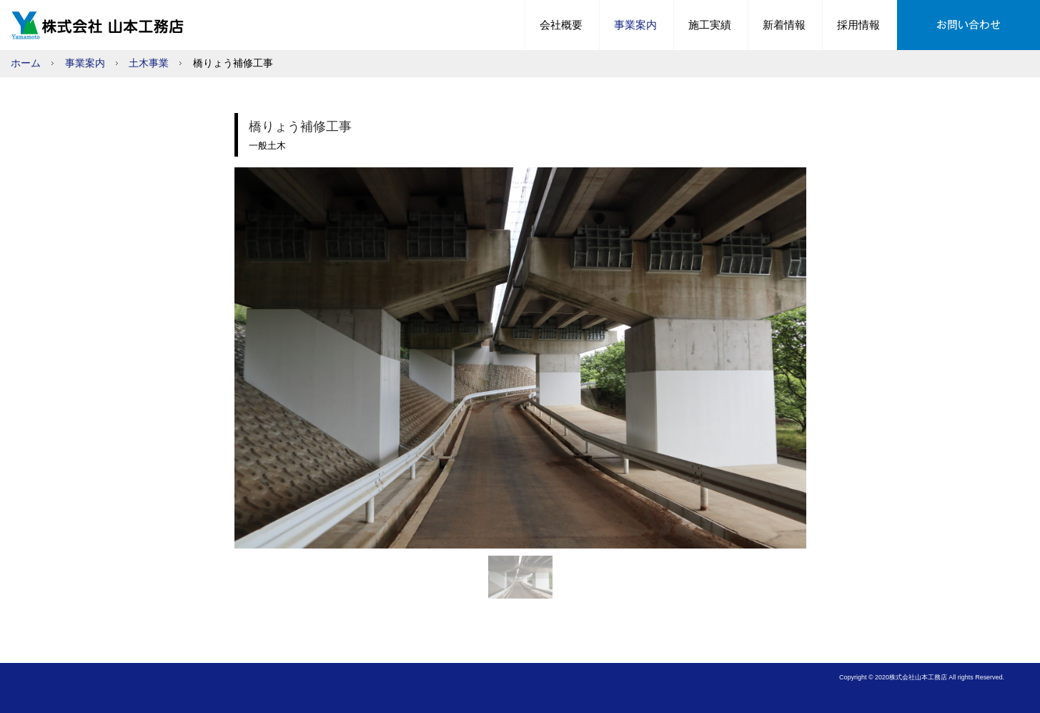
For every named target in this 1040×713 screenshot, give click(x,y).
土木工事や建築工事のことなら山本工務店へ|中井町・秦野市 (101, 25)
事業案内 (85, 63)
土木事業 (149, 63)
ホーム (26, 63)
